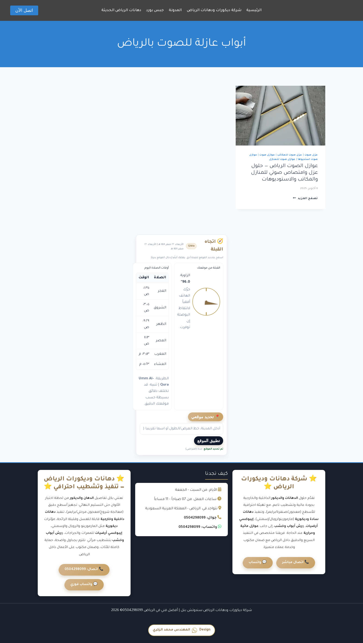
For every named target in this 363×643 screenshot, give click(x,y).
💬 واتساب (258, 562)
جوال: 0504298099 (200, 518)
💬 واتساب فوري (84, 584)
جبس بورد (155, 10)
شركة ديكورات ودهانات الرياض (214, 10)
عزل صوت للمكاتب (289, 155)
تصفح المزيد (305, 198)
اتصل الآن (24, 10)
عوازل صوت (267, 155)
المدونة (175, 10)
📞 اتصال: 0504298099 (84, 569)
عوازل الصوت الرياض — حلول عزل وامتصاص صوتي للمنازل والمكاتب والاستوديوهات (284, 173)
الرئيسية (254, 10)
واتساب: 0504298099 (197, 527)
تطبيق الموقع (208, 441)
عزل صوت (311, 155)
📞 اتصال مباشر (295, 562)
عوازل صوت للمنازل (282, 159)
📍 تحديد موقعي (205, 417)
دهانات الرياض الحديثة (121, 10)
